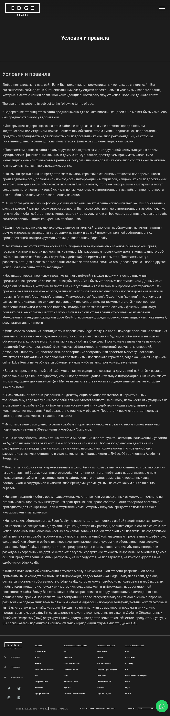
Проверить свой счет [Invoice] (42, 694)
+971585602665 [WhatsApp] (12, 667)
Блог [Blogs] (36, 675)
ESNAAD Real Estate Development (136, 675)
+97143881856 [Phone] (12, 657)
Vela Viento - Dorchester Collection (74, 694)
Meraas (127, 682)
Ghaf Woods (101, 687)
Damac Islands (101, 675)
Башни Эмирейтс (102, 651)
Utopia (65, 675)
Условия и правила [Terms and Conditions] (59, 709)
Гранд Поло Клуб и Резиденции (107, 670)
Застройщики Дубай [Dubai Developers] (134, 645)
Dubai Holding (129, 663)
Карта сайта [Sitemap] (39, 687)
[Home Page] (22, 10)
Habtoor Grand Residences (72, 663)
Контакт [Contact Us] (37, 657)
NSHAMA (128, 694)
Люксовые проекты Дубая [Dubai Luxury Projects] (75, 645)
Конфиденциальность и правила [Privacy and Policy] (32, 709)
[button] (9, 688)
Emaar (127, 651)
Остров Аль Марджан (104, 694)
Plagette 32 (67, 687)
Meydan (127, 687)
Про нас (38, 645)
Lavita (65, 651)
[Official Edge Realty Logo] (16, 645)
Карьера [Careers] (38, 663)
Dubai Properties (130, 657)
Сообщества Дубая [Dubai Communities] (106, 645)
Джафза (100, 657)
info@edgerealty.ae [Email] (13, 677)
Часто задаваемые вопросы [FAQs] (44, 670)
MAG (126, 670)
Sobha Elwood (68, 657)
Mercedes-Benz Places (71, 682)
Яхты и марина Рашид (104, 663)
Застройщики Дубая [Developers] (41, 682)
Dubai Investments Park (104, 682)
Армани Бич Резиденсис (71, 670)
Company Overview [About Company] (40, 651)
